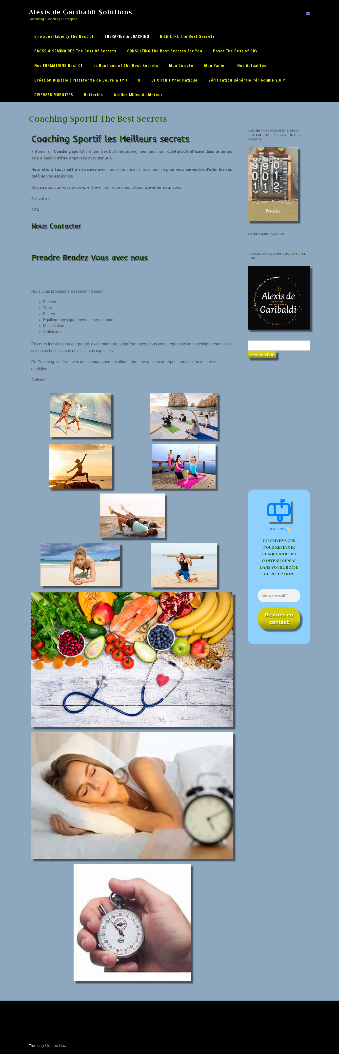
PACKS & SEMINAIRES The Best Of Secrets (75, 51)
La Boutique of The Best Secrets (126, 65)
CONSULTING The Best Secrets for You (164, 51)
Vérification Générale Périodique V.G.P (246, 80)
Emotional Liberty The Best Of (64, 36)
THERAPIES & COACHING (127, 36)
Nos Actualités (251, 65)
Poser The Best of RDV (235, 51)
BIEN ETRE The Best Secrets (187, 36)
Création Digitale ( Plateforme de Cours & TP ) (80, 80)
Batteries (93, 94)
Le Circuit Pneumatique (174, 80)
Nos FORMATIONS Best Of (58, 65)
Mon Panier (215, 65)
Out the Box (55, 1045)
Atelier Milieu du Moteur (138, 94)
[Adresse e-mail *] (279, 595)
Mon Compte (181, 65)
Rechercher (262, 354)
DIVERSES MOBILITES (53, 94)
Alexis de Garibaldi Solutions (80, 12)
